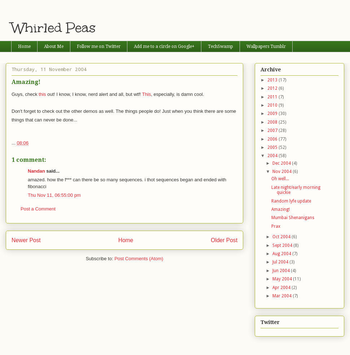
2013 (273, 80)
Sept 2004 (282, 245)
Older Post (224, 240)
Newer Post (26, 240)
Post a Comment (38, 209)
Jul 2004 (280, 262)
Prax (275, 226)
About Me (54, 46)
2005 (273, 147)
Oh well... (280, 178)
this (42, 94)
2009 (273, 113)
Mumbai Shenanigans (292, 217)
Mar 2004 (282, 295)
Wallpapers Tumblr (266, 46)
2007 (273, 130)
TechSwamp (220, 46)
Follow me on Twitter (99, 46)
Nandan (36, 171)
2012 (273, 88)
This (146, 94)
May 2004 (282, 278)
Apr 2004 (282, 287)
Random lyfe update (291, 201)
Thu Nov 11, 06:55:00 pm (54, 195)
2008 (273, 122)
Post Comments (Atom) (138, 258)
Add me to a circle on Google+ (164, 46)
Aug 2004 (282, 253)
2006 (273, 139)
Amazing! (280, 209)
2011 (273, 96)
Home (24, 46)
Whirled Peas (54, 28)
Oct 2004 (282, 236)
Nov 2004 (282, 171)
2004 (273, 155)
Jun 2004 (281, 270)
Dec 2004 (282, 163)
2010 (273, 105)
